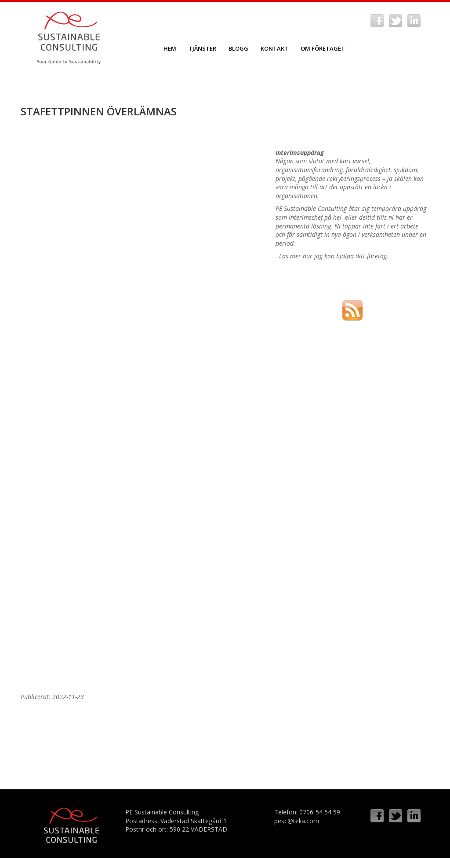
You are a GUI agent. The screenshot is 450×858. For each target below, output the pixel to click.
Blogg (238, 48)
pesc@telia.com (296, 821)
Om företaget (323, 48)
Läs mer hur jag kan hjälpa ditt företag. (333, 256)
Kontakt (274, 48)
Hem (169, 48)
